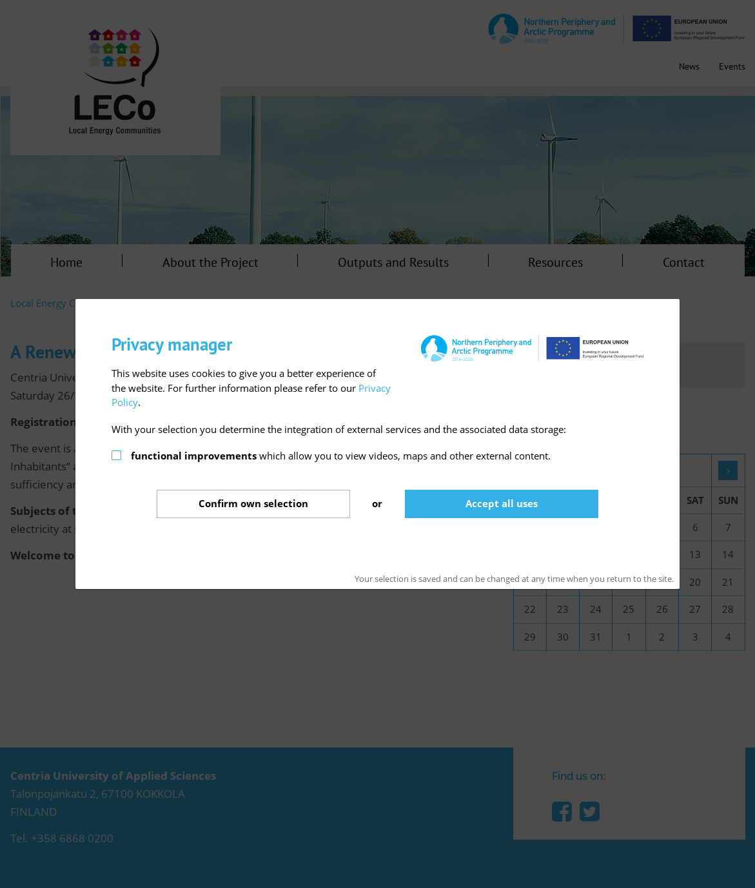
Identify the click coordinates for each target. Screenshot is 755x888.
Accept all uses (502, 503)
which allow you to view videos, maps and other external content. (341, 455)
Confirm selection (253, 503)
